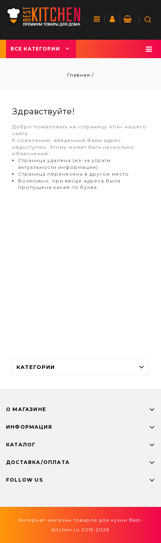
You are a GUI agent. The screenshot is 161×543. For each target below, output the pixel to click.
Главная (79, 75)
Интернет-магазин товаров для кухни (72, 520)
